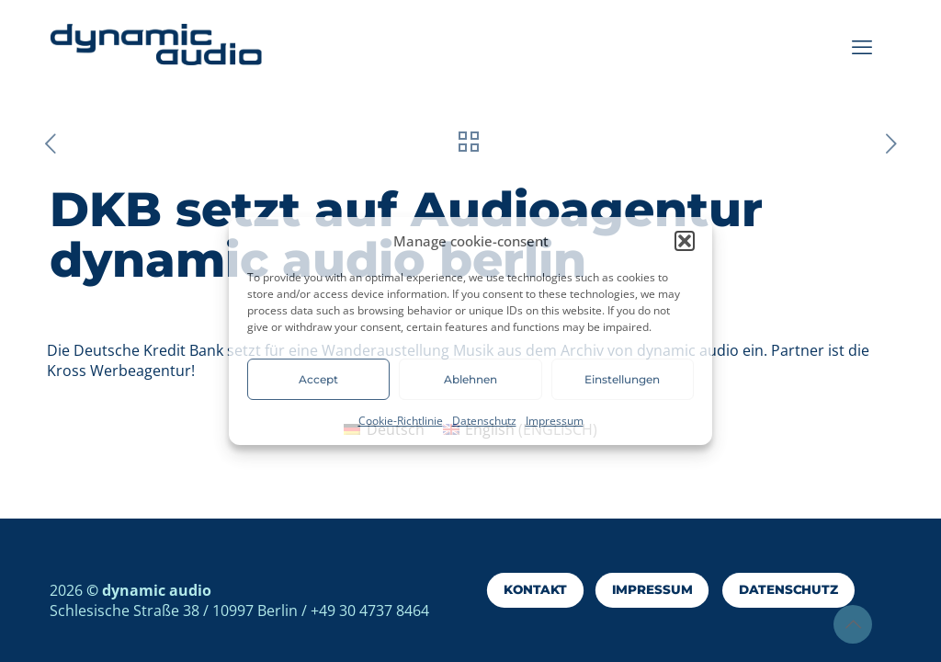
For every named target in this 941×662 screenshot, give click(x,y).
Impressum (555, 420)
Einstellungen (622, 379)
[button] (684, 241)
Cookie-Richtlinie (400, 420)
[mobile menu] (862, 46)
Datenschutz (484, 420)
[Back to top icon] (852, 624)
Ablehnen (470, 379)
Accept (318, 379)
